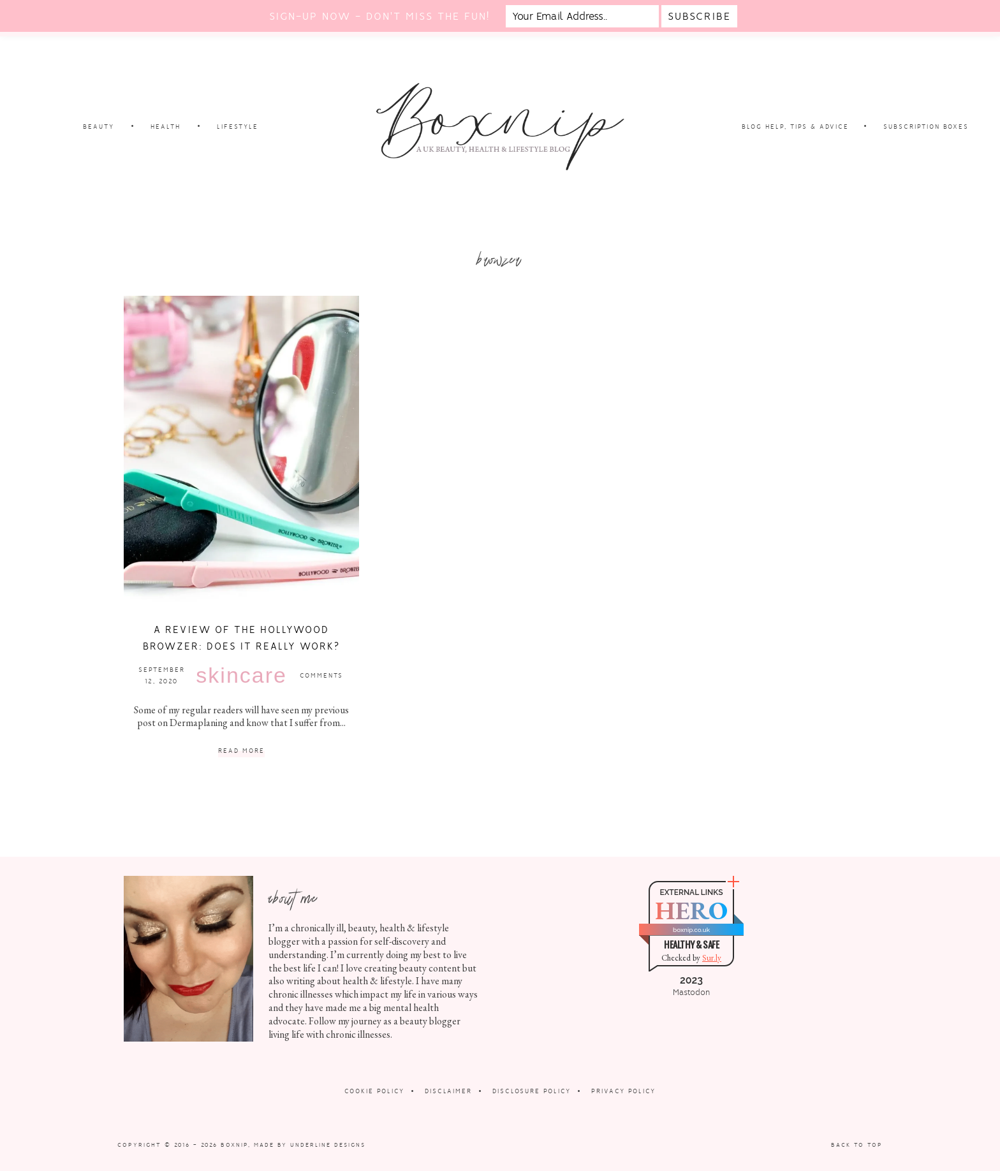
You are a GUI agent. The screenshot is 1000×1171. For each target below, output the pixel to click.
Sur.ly (711, 957)
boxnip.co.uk (691, 929)
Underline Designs (327, 1145)
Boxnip (234, 1145)
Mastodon (691, 992)
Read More (241, 751)
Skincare (241, 675)
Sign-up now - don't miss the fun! (379, 16)
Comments (321, 675)
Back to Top (857, 1145)
